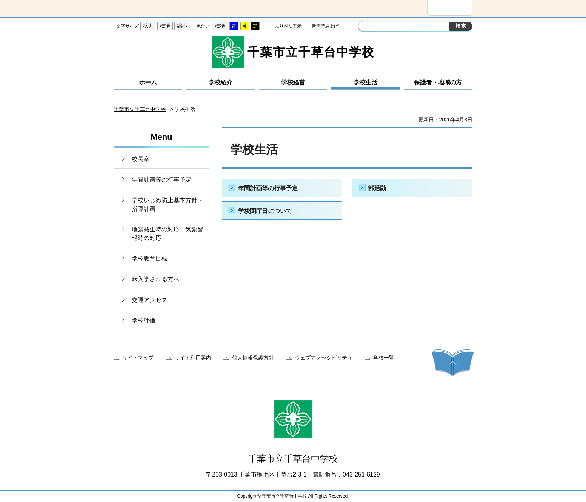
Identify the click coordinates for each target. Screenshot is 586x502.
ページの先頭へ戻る (453, 362)
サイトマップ (138, 358)
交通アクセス (149, 300)
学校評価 (143, 320)
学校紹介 (220, 82)
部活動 (377, 188)
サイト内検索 (364, 27)
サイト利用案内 (193, 358)
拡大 (148, 26)
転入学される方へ (155, 279)
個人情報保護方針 (253, 358)
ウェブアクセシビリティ (323, 358)
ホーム (148, 82)
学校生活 (365, 82)
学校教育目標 (149, 258)
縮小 (182, 26)
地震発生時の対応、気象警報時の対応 (167, 233)
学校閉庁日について (265, 211)
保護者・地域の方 (438, 82)
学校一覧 (383, 358)
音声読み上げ (325, 26)
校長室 (140, 159)
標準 (165, 26)
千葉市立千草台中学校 (140, 109)
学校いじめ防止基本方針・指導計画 (167, 204)
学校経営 (293, 82)
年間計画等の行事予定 (161, 179)
